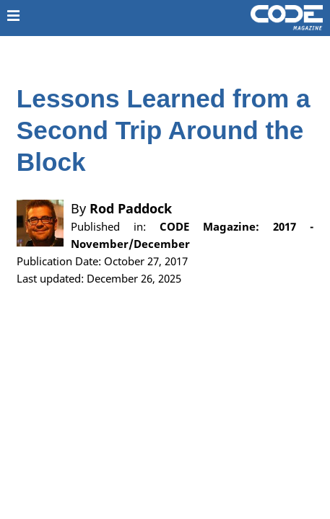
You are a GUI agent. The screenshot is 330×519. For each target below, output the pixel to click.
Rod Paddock (131, 208)
